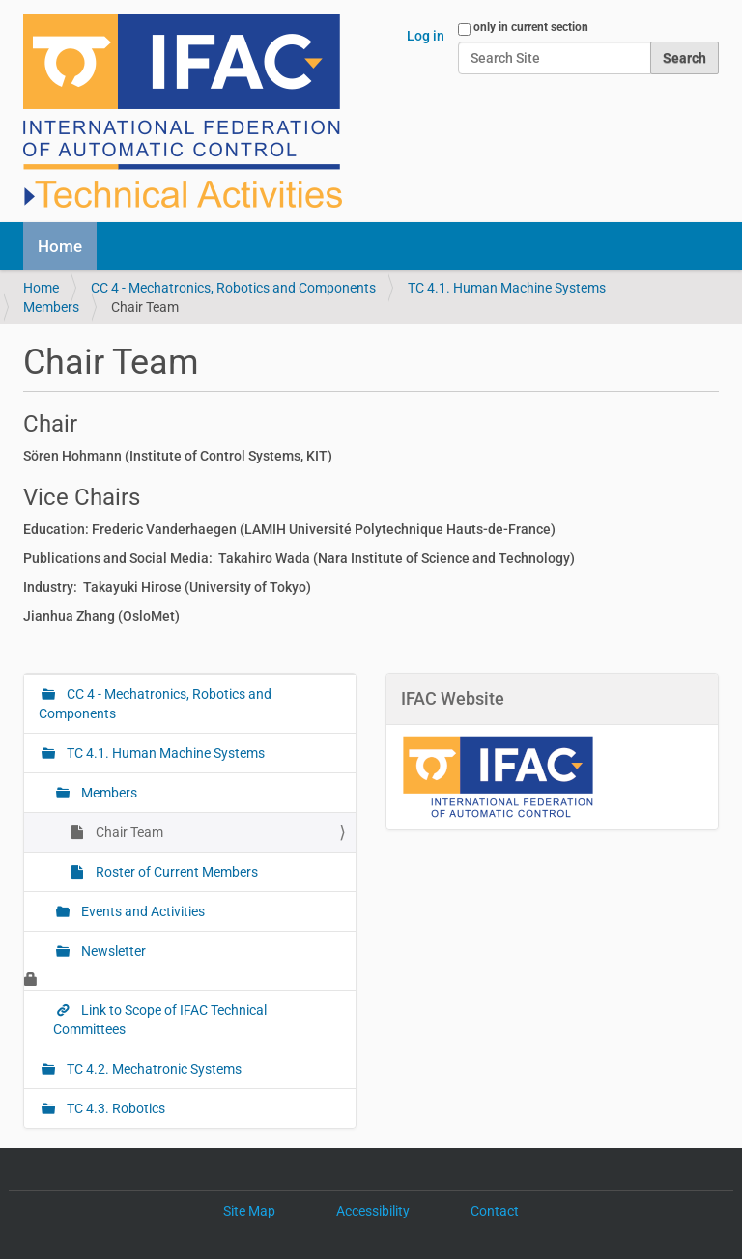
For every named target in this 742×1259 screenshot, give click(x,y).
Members (51, 307)
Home (60, 246)
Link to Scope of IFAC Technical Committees (160, 1019)
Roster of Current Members (175, 872)
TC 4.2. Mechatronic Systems (153, 1069)
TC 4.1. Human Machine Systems (507, 287)
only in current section (530, 27)
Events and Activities (141, 911)
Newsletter (112, 951)
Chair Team (128, 832)
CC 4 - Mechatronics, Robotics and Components (233, 287)
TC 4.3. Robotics (114, 1108)
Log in (425, 35)
